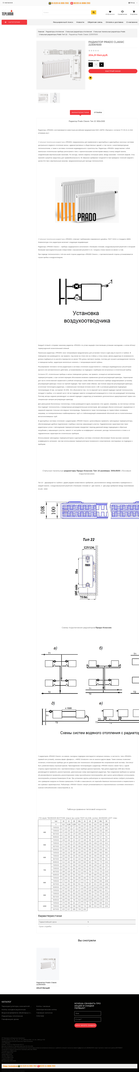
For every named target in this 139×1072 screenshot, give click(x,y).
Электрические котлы (46, 1009)
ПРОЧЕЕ (40, 1016)
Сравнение (122, 12)
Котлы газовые (43, 1006)
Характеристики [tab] (80, 112)
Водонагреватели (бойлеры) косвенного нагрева (17, 1013)
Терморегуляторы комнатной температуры (17, 1006)
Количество (94, 60)
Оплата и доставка (114, 22)
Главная (41, 32)
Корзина (133, 13)
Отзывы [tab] (98, 112)
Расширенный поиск (63, 22)
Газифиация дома (10, 1019)
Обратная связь (95, 22)
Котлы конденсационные (14, 1009)
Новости (80, 22)
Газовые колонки (44, 1013)
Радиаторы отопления (12, 1016)
